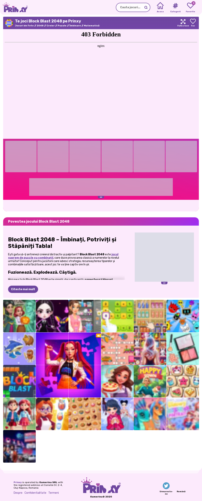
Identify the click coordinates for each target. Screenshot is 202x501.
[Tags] (175, 7)
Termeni (53, 493)
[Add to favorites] (193, 23)
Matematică (91, 25)
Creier (51, 25)
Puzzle (62, 25)
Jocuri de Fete (24, 25)
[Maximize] (183, 23)
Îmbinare (75, 25)
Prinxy (18, 482)
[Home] (160, 7)
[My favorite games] (190, 7)
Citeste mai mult (23, 289)
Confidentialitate (35, 493)
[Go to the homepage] (14, 7)
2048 (40, 25)
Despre (18, 493)
